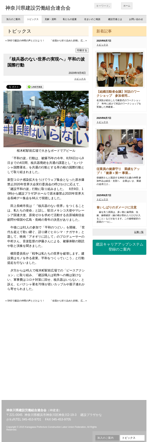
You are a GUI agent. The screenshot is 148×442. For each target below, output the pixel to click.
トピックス (33, 19)
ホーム (126, 5)
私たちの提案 (70, 19)
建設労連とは (115, 19)
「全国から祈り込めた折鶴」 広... (67, 40)
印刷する (82, 50)
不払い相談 (119, 372)
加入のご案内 (13, 19)
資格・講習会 (119, 308)
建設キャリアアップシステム (119, 247)
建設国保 (119, 266)
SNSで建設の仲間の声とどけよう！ (26, 40)
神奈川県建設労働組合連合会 (38, 8)
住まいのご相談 (92, 19)
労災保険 (119, 287)
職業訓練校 (119, 330)
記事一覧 (139, 232)
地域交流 (119, 351)
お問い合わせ (136, 19)
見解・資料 (50, 19)
